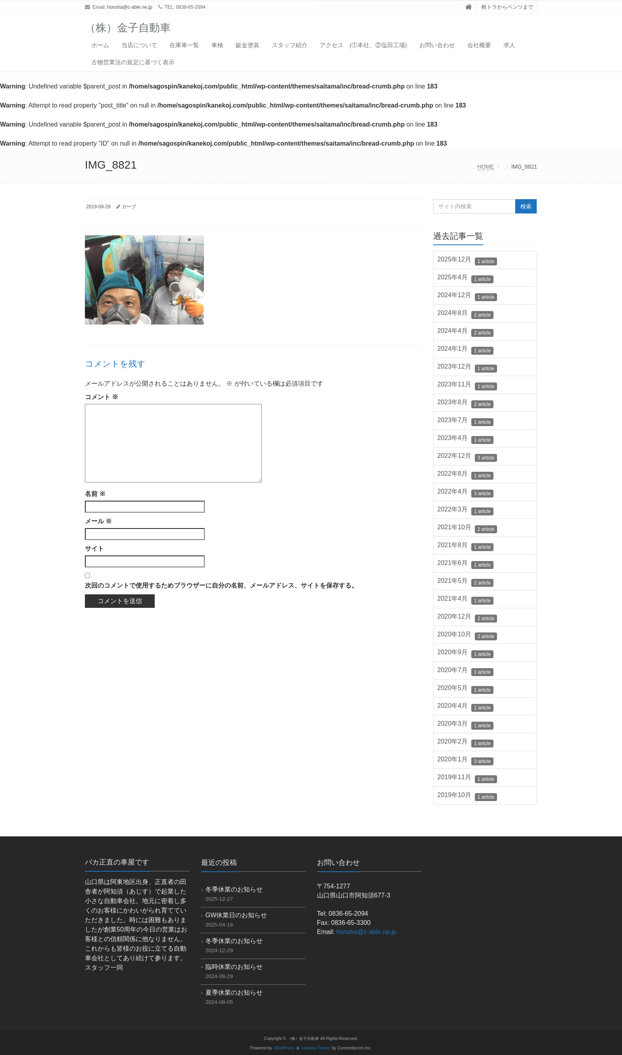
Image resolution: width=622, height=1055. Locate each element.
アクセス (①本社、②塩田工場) (363, 45)
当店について (139, 45)
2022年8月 (465, 475)
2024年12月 (467, 296)
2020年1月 (465, 760)
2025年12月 (467, 260)
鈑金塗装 (247, 45)
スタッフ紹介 (289, 45)
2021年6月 (465, 564)
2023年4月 (465, 439)
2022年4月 (465, 493)
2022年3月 (465, 510)
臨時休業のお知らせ (234, 966)
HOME (485, 166)
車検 (217, 45)
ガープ (129, 206)
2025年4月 (465, 278)
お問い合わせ (437, 45)
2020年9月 (465, 653)
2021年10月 (467, 528)
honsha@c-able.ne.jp (129, 7)
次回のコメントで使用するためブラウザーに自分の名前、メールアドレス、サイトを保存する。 (221, 585)
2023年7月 (465, 421)
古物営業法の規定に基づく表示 (133, 62)
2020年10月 (467, 635)
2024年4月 (465, 332)
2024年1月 (465, 350)
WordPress (284, 1048)
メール (98, 521)
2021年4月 (465, 600)
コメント (101, 397)
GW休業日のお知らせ (236, 915)
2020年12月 (467, 618)
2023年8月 (465, 403)
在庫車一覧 (184, 45)
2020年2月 (465, 743)
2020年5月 (465, 689)
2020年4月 (465, 707)
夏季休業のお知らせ (234, 992)
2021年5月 (465, 582)
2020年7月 (465, 671)
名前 (95, 493)
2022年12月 (467, 457)
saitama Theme (315, 1048)
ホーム (100, 45)
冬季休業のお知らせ (234, 889)
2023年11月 (467, 385)
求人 (509, 45)
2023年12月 (467, 368)
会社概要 (479, 45)
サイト (94, 548)
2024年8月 (465, 314)
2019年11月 (467, 778)
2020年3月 (465, 725)
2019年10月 (467, 796)
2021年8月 (465, 546)
